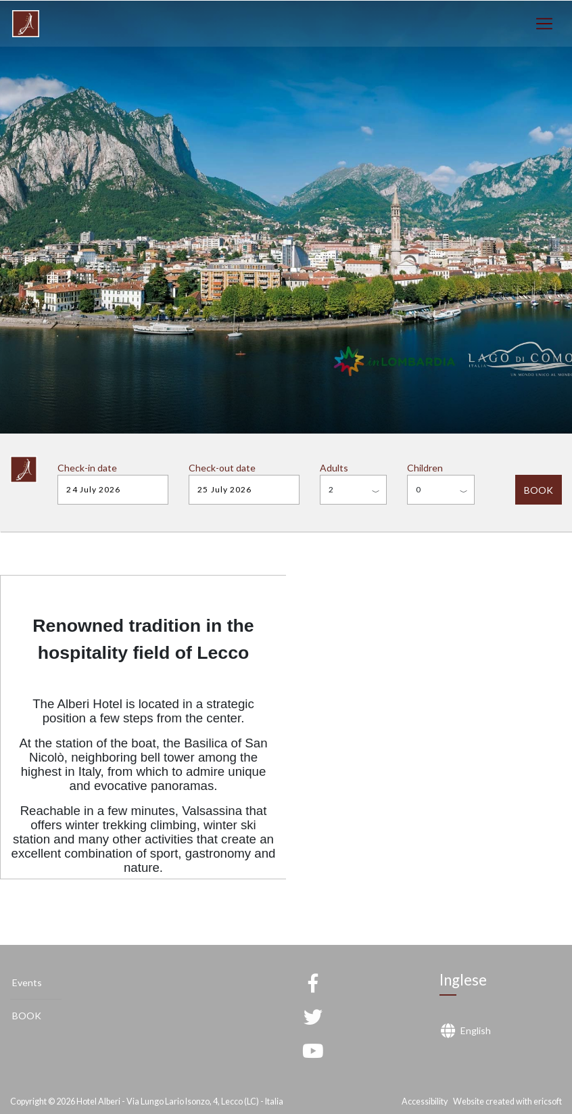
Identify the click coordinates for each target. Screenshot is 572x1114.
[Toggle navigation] (544, 24)
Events (27, 982)
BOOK (538, 490)
